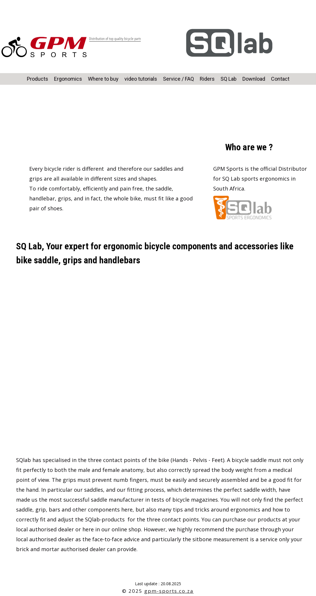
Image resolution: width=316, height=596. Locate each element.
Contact (280, 79)
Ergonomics (68, 79)
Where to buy (103, 79)
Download (253, 79)
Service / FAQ (178, 79)
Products (37, 79)
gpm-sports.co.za (169, 591)
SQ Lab (228, 79)
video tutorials (140, 79)
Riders (207, 79)
